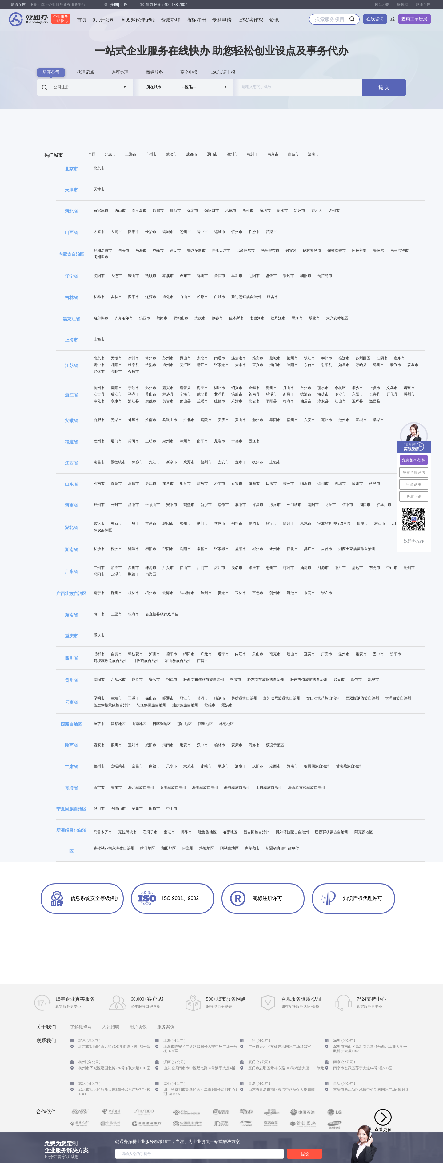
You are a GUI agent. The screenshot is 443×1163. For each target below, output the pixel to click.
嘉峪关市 (118, 766)
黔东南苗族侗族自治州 (265, 680)
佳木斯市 (236, 318)
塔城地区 (206, 848)
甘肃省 (71, 766)
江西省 (71, 462)
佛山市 (185, 568)
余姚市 (150, 401)
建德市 (219, 401)
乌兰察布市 (270, 251)
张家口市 (211, 211)
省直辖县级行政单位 (161, 614)
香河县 (316, 211)
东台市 (309, 365)
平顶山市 (152, 505)
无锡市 (116, 358)
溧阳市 (292, 365)
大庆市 (200, 318)
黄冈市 (254, 524)
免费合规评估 (414, 472)
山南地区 (139, 724)
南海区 (150, 574)
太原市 (99, 232)
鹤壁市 (188, 505)
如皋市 (343, 365)
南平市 (202, 441)
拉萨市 (99, 724)
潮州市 (409, 568)
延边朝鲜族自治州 (246, 297)
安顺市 (154, 680)
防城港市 (187, 593)
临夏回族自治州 (317, 766)
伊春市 (217, 318)
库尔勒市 (252, 848)
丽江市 (185, 698)
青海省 (71, 787)
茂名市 (236, 568)
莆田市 (133, 441)
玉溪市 (133, 698)
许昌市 (257, 505)
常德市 (202, 549)
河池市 (292, 593)
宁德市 (236, 441)
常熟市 (150, 365)
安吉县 (99, 394)
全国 (92, 154)
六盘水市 (118, 680)
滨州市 (357, 484)
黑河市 (297, 318)
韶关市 (116, 568)
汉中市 (202, 745)
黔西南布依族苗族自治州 (203, 680)
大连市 (116, 276)
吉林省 (71, 297)
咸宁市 (271, 524)
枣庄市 (150, 484)
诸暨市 (409, 388)
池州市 (343, 420)
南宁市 (99, 593)
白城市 (219, 297)
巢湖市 (378, 420)
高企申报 (189, 72)
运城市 (219, 232)
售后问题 (413, 496)
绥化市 (314, 318)
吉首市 (326, 549)
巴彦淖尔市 (245, 251)
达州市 (343, 654)
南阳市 (313, 505)
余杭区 (340, 388)
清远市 (357, 568)
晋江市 (254, 441)
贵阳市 (99, 680)
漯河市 (275, 505)
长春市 (99, 297)
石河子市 (150, 832)
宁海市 (185, 394)
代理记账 (85, 72)
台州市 (305, 388)
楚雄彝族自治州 (244, 698)
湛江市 (219, 568)
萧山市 (150, 394)
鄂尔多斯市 (196, 251)
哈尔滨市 (101, 318)
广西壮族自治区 (71, 593)
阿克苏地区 (363, 832)
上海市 (130, 154)
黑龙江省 (71, 318)
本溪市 (168, 276)
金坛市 (133, 372)
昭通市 (168, 698)
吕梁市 (271, 232)
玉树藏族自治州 (269, 788)
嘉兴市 (168, 388)
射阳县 (326, 365)
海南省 (71, 614)
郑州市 (99, 505)
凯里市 (373, 680)
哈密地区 (230, 832)
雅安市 (361, 654)
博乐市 (186, 832)
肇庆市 (254, 568)
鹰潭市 (188, 462)
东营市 (168, 484)
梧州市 (150, 593)
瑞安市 (116, 394)
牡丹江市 (278, 318)
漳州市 (185, 441)
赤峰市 (158, 251)
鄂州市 (185, 524)
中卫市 (171, 809)
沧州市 (247, 211)
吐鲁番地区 (207, 832)
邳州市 (378, 365)
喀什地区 (147, 848)
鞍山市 (133, 276)
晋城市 (168, 232)
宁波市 (133, 388)
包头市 (123, 251)
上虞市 (374, 388)
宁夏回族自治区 (71, 808)
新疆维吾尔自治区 (71, 841)
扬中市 (99, 365)
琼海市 (133, 614)
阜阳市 (275, 420)
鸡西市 (144, 318)
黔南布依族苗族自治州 (308, 680)
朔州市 (185, 232)
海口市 (99, 614)
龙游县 (219, 394)
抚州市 (257, 462)
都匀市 (356, 680)
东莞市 (374, 568)
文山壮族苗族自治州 (323, 698)
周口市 (364, 505)
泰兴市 (395, 365)
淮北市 (188, 420)
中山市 (391, 568)
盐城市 (275, 358)
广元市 (206, 654)
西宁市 (99, 788)
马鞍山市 (169, 420)
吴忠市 (137, 809)
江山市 (340, 401)
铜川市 (116, 745)
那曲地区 (184, 724)
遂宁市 (223, 654)
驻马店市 (384, 505)
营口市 (219, 276)
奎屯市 (169, 832)
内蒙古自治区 (71, 254)
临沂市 (305, 484)
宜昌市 (150, 524)
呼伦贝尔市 (221, 251)
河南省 (71, 505)
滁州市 (257, 420)
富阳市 (116, 388)
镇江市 (309, 358)
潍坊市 (202, 484)
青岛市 (293, 154)
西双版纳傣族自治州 (362, 698)
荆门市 (202, 524)
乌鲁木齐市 (103, 832)
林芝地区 (226, 724)
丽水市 (323, 388)
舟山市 (288, 388)
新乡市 (206, 505)
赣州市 (206, 462)
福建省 (71, 441)
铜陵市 (206, 420)
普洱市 (202, 698)
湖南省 (71, 549)
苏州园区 (363, 358)
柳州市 (116, 593)
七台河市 (257, 318)
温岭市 (236, 394)
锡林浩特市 (336, 251)
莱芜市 (288, 484)
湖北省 (71, 527)
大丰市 (240, 365)
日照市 (271, 484)
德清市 (305, 394)
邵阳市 (168, 549)
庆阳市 (257, 766)
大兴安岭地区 (337, 318)
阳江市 (340, 568)
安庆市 (223, 420)
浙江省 (71, 394)
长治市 (150, 232)
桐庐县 (168, 394)
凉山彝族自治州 (178, 661)
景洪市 (227, 705)
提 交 (383, 87)
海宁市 (202, 388)
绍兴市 (236, 388)
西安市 (99, 745)
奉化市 (99, 401)
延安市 (185, 745)
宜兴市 (257, 365)
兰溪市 (202, 401)
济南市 (313, 154)
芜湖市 (116, 420)
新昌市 (288, 394)
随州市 (288, 524)
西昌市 (202, 661)
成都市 (191, 154)
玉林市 (240, 593)
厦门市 (212, 154)
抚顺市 (150, 276)
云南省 (71, 702)
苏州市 (168, 358)
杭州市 (252, 154)
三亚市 (116, 614)
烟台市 (185, 484)
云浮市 (116, 574)
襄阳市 (168, 524)
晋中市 (202, 232)
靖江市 (202, 365)
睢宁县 (133, 365)
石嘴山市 (118, 809)
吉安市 (223, 462)
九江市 (154, 462)
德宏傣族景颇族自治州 (112, 705)
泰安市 (236, 484)
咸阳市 (150, 745)
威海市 (254, 484)
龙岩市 (219, 441)
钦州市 (206, 593)
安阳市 (171, 505)
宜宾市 (309, 654)
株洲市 (116, 549)
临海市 (288, 401)
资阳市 (395, 654)
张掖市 (206, 766)
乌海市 (140, 251)
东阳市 (357, 394)
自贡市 (116, 654)
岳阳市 (185, 549)
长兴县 (374, 394)
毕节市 (235, 680)
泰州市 (326, 358)
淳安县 (323, 401)
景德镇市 (118, 462)
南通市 (219, 358)
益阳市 (240, 549)
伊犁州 (187, 848)
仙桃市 (362, 524)
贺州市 (275, 593)
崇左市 (326, 593)
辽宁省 (71, 276)
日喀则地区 (162, 724)
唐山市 (120, 211)
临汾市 (254, 232)
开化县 (391, 394)
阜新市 (236, 276)
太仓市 (202, 358)
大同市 (116, 232)
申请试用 (413, 484)
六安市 (309, 420)
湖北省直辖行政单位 (334, 524)
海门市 (275, 365)
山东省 (71, 484)
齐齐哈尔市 (123, 318)
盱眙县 (361, 365)
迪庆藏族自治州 (185, 705)
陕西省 (71, 745)
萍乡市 (137, 462)
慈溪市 (271, 394)
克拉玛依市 (127, 832)
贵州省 (71, 680)
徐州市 (133, 358)
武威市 (188, 766)
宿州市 (292, 420)
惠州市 (271, 568)
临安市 (340, 394)
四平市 (133, 297)
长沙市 (99, 549)
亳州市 (326, 420)
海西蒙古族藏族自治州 (306, 788)
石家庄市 (101, 211)
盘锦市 (271, 276)
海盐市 (323, 394)
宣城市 (361, 420)
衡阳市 (150, 549)
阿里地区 (205, 724)
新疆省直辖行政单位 (282, 848)
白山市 (185, 297)
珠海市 (150, 568)
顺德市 (133, 574)
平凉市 (223, 766)
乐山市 (257, 654)
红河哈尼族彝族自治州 (281, 698)
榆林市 (219, 745)
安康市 (236, 745)
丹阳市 (116, 365)
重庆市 (71, 635)
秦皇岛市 (139, 211)
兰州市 (99, 766)
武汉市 (171, 154)
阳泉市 (133, 232)
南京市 (272, 154)
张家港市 (221, 365)
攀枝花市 (135, 654)
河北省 (71, 211)
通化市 (168, 297)
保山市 (150, 698)
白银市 (154, 766)
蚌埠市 (133, 420)
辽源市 (150, 297)
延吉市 (272, 297)
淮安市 (257, 358)
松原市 (202, 297)
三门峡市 (294, 505)
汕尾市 (305, 568)
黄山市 (240, 420)
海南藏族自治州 (205, 788)
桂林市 (133, 593)
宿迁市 (343, 358)
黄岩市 (168, 401)
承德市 (230, 211)
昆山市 (185, 358)
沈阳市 (99, 276)
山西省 (71, 232)
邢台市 (175, 211)
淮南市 (150, 420)
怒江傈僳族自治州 (151, 705)
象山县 (185, 401)
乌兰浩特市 (399, 251)
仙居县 (305, 401)
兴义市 (339, 680)
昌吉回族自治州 (256, 832)
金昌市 (137, 766)
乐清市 (236, 401)
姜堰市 (412, 365)
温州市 (150, 388)
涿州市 (334, 211)
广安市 (326, 654)
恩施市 (305, 524)
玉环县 (357, 401)
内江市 (240, 654)
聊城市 (340, 484)
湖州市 (219, 388)
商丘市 (330, 505)
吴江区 (185, 365)
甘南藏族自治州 (349, 766)
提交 (305, 1153)
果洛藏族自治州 (237, 788)
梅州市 (288, 568)
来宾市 (309, 593)
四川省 (71, 658)
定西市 (275, 766)
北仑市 (254, 401)
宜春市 (240, 462)
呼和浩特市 (103, 251)
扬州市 (292, 358)
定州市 (299, 211)
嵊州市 (409, 394)
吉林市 (116, 297)
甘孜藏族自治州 (146, 661)
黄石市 (116, 524)
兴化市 (99, 372)
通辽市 (175, 251)
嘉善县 (185, 388)
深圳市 (232, 154)
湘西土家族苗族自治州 (356, 549)
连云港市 (238, 358)
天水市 (171, 766)
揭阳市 (99, 574)
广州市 (151, 154)
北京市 (110, 154)
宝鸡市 (133, 745)
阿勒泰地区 (229, 848)
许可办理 (120, 72)
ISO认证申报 (223, 72)
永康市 (116, 401)
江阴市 (382, 358)
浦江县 (133, 401)
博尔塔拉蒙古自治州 (292, 832)
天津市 (71, 189)
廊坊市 (265, 211)
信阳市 (347, 505)
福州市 (99, 441)
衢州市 (271, 388)
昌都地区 (118, 724)
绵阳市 (188, 654)
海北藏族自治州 (141, 788)
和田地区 (168, 848)
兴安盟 (291, 251)
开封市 (116, 505)
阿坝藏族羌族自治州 (110, 661)
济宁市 (219, 484)
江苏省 (71, 365)
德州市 (323, 484)
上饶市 (275, 462)
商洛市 (254, 745)
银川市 (99, 809)
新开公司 (51, 72)
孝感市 (219, 524)
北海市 (168, 593)
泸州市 (154, 654)
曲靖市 (116, 698)
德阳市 (171, 654)
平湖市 (133, 394)
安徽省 (71, 420)
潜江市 (379, 524)
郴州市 (257, 549)
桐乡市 (357, 388)
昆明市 (99, 698)
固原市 (154, 809)
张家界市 (221, 549)
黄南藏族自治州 (173, 788)
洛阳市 (133, 505)
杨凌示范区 (275, 745)
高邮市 (116, 372)
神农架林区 (103, 530)
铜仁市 (171, 680)
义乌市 (391, 388)
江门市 (202, 568)
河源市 (323, 568)
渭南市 (168, 745)
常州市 (150, 358)
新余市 (171, 462)
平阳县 (271, 401)
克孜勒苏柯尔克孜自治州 (114, 848)
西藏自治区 (71, 724)
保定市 (192, 211)
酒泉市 (240, 766)
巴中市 (378, 654)
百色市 (257, 593)
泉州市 (168, 441)
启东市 (399, 358)
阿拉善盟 (359, 251)
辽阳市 (254, 276)
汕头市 (168, 568)
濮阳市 (240, 505)
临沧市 (219, 698)
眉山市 (292, 654)
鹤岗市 (161, 318)
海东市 (116, 788)
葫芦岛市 (324, 276)
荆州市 (236, 524)
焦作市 (223, 505)
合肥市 (99, 420)
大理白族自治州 (398, 698)
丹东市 (185, 276)
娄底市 (309, 549)
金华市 (254, 388)
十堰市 (133, 524)
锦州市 (202, 276)
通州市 (168, 365)
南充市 (275, 654)
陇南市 (292, 766)
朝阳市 (305, 276)
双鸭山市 (181, 318)
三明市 (150, 441)
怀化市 (292, 549)
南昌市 (99, 462)
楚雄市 (209, 705)
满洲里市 (101, 257)
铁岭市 (288, 276)
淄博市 (133, 484)
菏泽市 (374, 484)
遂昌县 (374, 401)
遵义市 (137, 680)
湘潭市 (133, 549)
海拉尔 (378, 251)
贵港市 (223, 593)
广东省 (71, 571)
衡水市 (282, 211)
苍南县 (254, 394)
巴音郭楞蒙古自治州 (331, 832)
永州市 (275, 549)
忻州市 (236, 232)
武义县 (202, 394)
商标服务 (154, 72)
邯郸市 (158, 211)
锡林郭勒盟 (312, 251)
